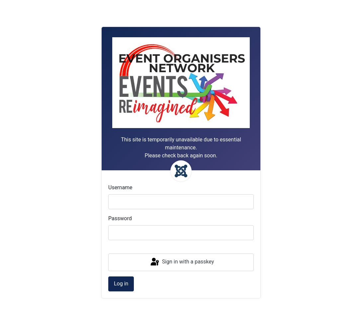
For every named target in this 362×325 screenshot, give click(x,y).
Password (120, 218)
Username (120, 187)
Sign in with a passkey (181, 262)
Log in (121, 283)
